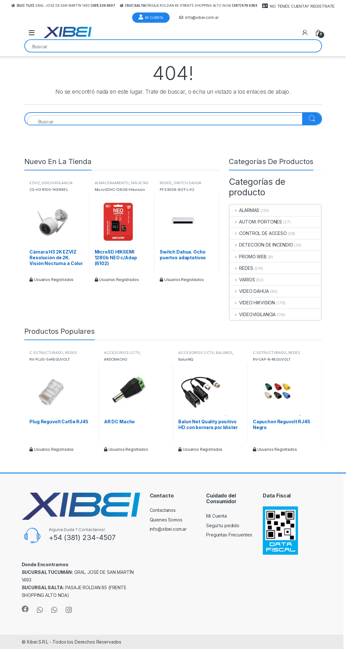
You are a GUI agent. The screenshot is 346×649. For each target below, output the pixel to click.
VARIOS (242, 279)
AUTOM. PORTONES (255, 221)
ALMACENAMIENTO (112, 183)
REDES (166, 183)
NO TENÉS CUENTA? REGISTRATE (298, 6)
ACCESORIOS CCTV (122, 352)
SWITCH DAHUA (187, 183)
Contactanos (163, 510)
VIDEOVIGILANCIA (57, 183)
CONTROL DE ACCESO (257, 233)
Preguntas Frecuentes (229, 534)
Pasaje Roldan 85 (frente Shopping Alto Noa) (188, 5)
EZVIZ (34, 183)
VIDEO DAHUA (249, 291)
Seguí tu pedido (222, 525)
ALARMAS (244, 210)
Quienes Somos (166, 519)
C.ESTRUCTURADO (46, 352)
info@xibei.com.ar (199, 17)
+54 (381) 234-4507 (82, 537)
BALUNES (224, 352)
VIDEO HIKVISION (252, 302)
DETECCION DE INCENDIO (261, 244)
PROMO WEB (248, 256)
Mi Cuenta (151, 17)
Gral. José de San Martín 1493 (63, 5)
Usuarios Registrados (51, 279)
